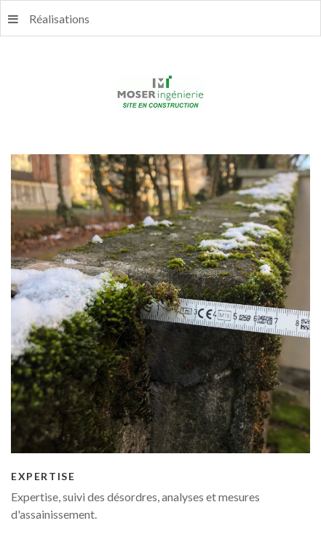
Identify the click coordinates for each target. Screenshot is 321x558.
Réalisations (49, 18)
